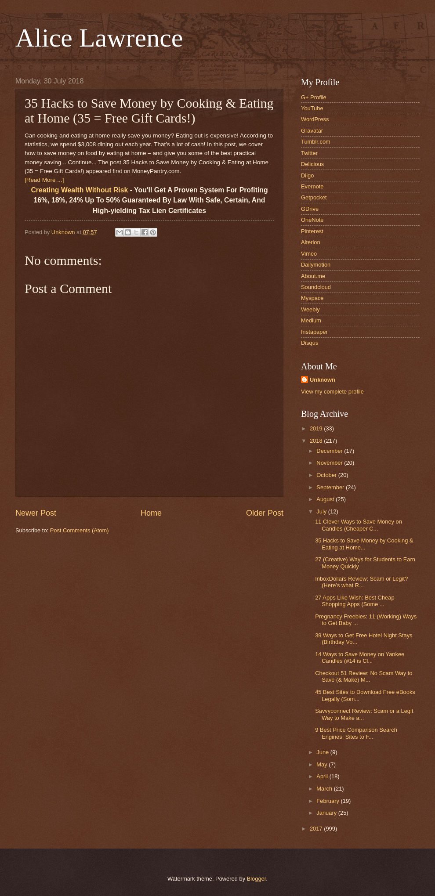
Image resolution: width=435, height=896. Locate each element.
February (328, 801)
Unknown (322, 379)
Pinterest (312, 231)
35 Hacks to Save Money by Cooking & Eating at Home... (364, 543)
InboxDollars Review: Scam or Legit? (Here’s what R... (361, 582)
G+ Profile (313, 97)
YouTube (312, 108)
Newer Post (35, 513)
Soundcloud (316, 287)
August (326, 499)
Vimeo (309, 253)
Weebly (310, 309)
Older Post (264, 513)
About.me (313, 276)
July (322, 511)
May (322, 764)
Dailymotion (315, 264)
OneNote (312, 220)
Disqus (309, 343)
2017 (317, 828)
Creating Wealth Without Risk (79, 190)
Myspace (312, 298)
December (330, 451)
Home (151, 513)
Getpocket (314, 197)
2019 (317, 428)
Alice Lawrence (99, 37)
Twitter (309, 153)
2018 (317, 440)
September (331, 487)
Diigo (307, 175)
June (323, 752)
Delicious (312, 164)
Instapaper (314, 332)
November (330, 462)
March (325, 788)
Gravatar (312, 130)
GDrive (310, 209)
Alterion (310, 242)
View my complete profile (332, 391)
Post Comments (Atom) (79, 530)
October (327, 475)
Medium (311, 320)
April (322, 776)
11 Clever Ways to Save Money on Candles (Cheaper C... (358, 524)
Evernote (312, 186)
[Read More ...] (44, 180)
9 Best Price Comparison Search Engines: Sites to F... (356, 733)
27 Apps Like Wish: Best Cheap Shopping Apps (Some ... (354, 600)
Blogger (256, 878)
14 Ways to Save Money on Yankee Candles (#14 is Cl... (359, 657)
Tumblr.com (315, 141)
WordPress (315, 119)
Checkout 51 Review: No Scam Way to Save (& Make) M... (363, 676)
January (327, 812)
